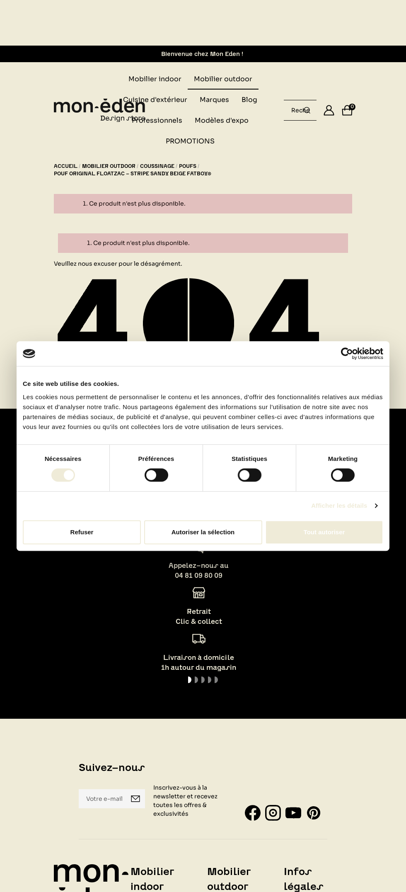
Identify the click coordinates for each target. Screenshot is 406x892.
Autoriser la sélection (203, 532)
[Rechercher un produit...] (307, 110)
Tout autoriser (324, 532)
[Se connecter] (329, 110)
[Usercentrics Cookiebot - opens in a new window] (347, 353)
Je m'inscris (135, 798)
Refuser (82, 532)
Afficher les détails (339, 505)
